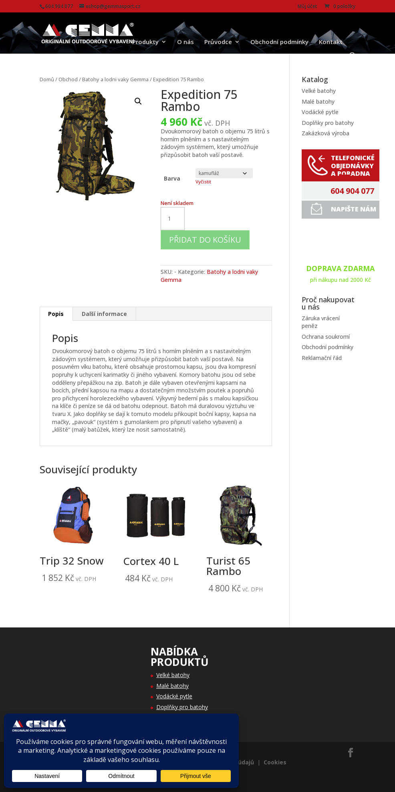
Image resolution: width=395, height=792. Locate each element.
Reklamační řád (322, 358)
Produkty (145, 42)
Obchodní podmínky (279, 42)
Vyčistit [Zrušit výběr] (203, 182)
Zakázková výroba (325, 133)
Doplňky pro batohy (328, 123)
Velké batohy (319, 90)
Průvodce (218, 42)
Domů (47, 79)
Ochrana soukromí (326, 336)
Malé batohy (318, 101)
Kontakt (331, 42)
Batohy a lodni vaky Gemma (115, 79)
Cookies (275, 762)
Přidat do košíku (205, 239)
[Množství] (173, 218)
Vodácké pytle (320, 112)
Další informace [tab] (104, 314)
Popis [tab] (56, 314)
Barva (172, 178)
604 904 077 (352, 191)
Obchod (68, 79)
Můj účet (307, 7)
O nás (185, 42)
